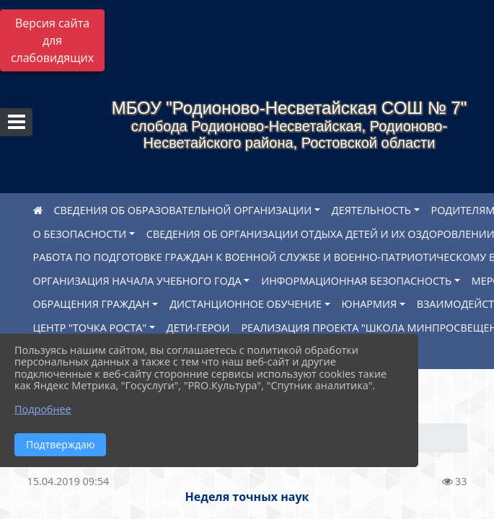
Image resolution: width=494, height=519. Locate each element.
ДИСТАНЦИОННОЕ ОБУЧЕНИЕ (245, 304)
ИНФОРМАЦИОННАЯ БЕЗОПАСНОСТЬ (356, 281)
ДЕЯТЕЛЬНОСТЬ (371, 210)
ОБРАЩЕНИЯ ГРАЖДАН (91, 304)
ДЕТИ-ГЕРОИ (198, 327)
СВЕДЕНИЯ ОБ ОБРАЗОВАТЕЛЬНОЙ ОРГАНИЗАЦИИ (183, 210)
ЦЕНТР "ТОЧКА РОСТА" (90, 327)
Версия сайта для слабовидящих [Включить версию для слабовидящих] (52, 40)
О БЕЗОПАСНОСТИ (80, 234)
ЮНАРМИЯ (369, 304)
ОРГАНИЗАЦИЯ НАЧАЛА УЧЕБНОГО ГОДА (137, 281)
